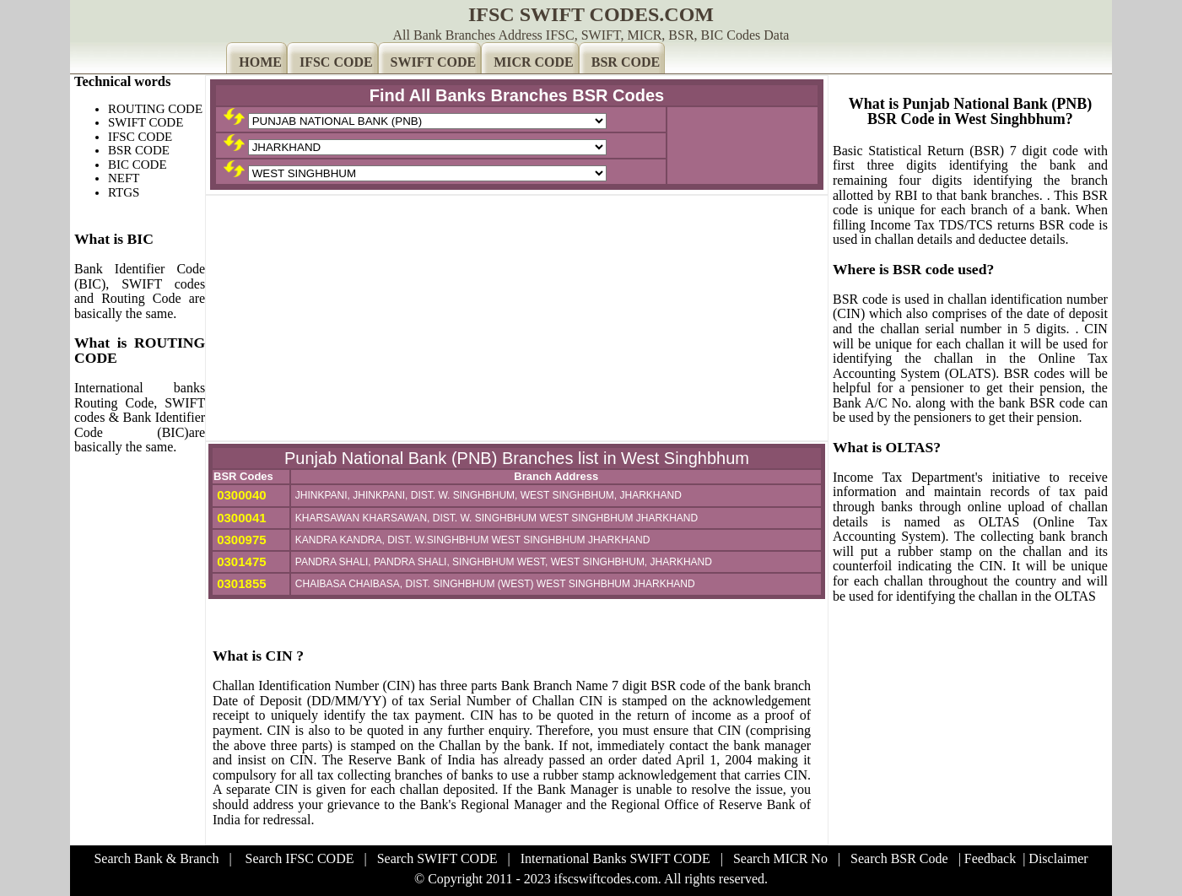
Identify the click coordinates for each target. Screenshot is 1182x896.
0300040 (240, 495)
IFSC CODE (336, 62)
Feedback (990, 858)
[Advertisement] (516, 318)
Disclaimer (1058, 858)
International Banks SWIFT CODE (615, 858)
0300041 (240, 517)
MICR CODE (534, 62)
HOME (260, 62)
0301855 (240, 583)
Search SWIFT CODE (437, 858)
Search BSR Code (899, 858)
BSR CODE (625, 62)
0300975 (240, 539)
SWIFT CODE (434, 62)
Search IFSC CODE (300, 858)
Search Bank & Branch (156, 858)
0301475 (240, 561)
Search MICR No (780, 858)
